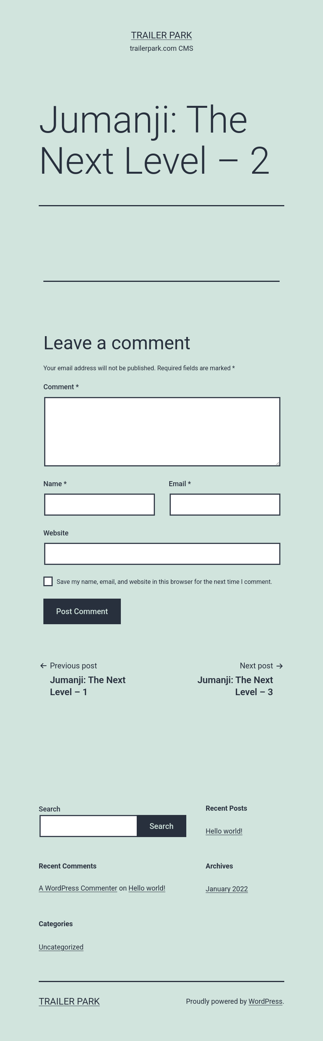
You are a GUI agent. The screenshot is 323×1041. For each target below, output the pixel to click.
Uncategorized (61, 947)
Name (55, 484)
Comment (61, 387)
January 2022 (227, 889)
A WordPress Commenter (78, 888)
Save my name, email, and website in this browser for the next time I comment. (164, 581)
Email (180, 484)
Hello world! (224, 831)
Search (49, 809)
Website (56, 533)
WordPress (265, 1001)
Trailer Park (161, 35)
